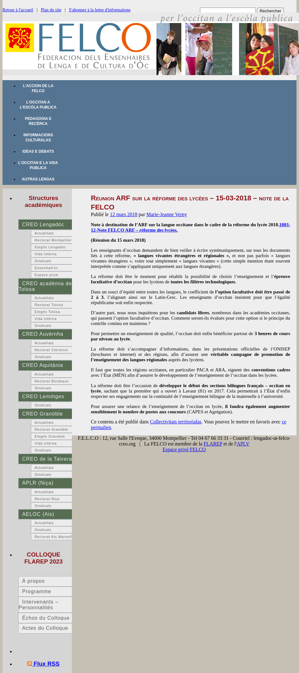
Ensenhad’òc (46, 268)
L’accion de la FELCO (38, 88)
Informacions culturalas (38, 137)
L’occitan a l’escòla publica (38, 104)
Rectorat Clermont (51, 350)
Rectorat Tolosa (49, 305)
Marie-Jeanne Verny (166, 214)
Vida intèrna (46, 254)
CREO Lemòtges (43, 396)
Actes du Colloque (45, 628)
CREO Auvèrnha (42, 334)
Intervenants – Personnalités (38, 604)
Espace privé (46, 275)
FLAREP (212, 443)
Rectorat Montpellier (53, 240)
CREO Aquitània (42, 365)
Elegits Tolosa (47, 312)
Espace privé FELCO (184, 449)
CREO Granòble (42, 413)
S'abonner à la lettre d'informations (100, 10)
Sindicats (43, 261)
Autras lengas (38, 179)
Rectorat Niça (47, 499)
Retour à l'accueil (18, 10)
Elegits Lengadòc (50, 247)
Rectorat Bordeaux (52, 381)
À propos (33, 581)
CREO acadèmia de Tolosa (45, 286)
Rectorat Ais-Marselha (55, 537)
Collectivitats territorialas (176, 421)
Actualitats (44, 233)
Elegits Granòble (50, 436)
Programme (36, 591)
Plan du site (51, 10)
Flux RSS (47, 663)
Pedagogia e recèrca (38, 121)
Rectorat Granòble (51, 429)
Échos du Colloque (46, 618)
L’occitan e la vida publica (38, 165)
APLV (243, 443)
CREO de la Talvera (47, 459)
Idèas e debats (38, 151)
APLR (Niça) (37, 483)
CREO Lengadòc (43, 224)
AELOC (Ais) (38, 514)
